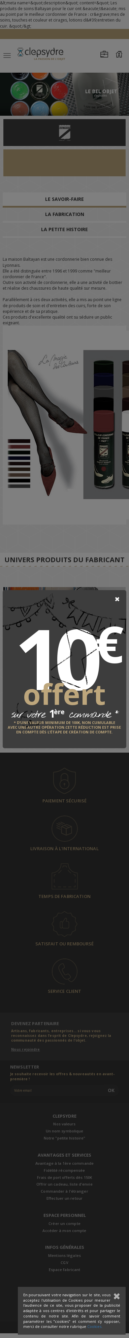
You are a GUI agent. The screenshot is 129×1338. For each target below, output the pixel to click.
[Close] (117, 599)
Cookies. (94, 1326)
